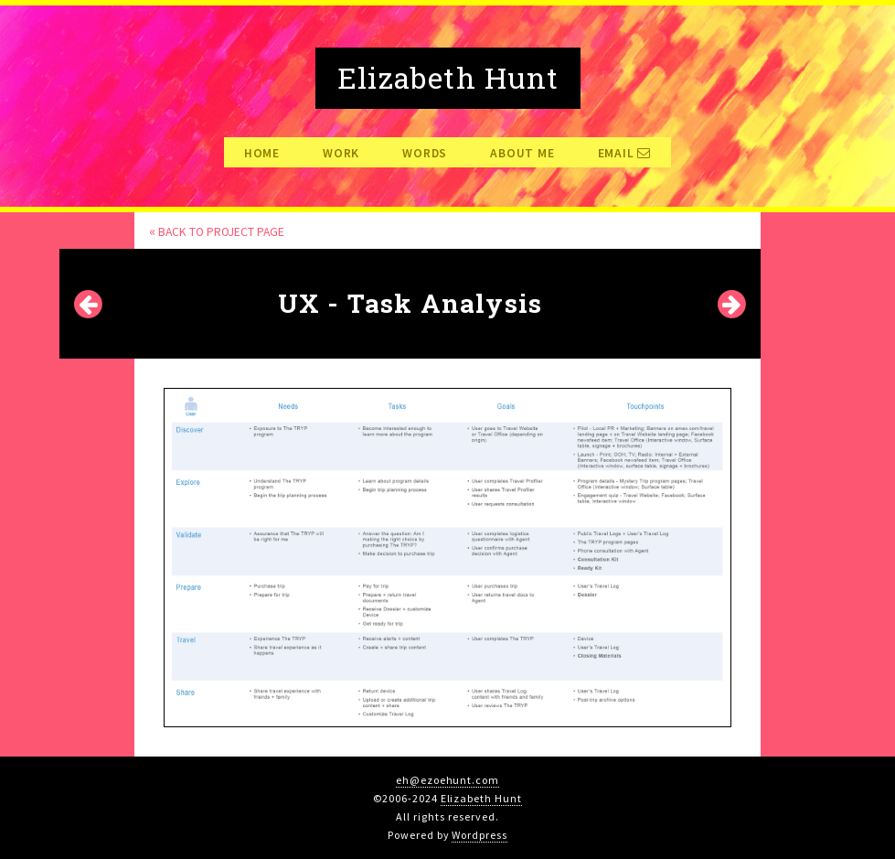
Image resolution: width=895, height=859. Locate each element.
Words (424, 153)
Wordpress (479, 835)
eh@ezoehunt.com (447, 780)
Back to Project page (216, 232)
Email (625, 153)
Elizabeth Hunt (481, 798)
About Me (522, 153)
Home (262, 153)
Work (341, 153)
